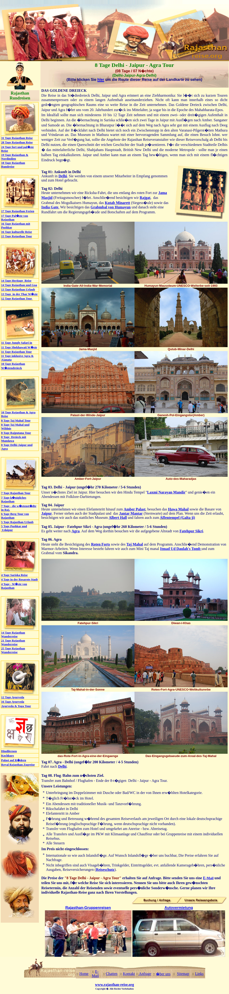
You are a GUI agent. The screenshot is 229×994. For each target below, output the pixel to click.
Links (199, 974)
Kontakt (129, 974)
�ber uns (163, 974)
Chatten (112, 974)
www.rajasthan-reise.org (114, 985)
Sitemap (183, 974)
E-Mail (95, 974)
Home (83, 974)
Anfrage (144, 974)
